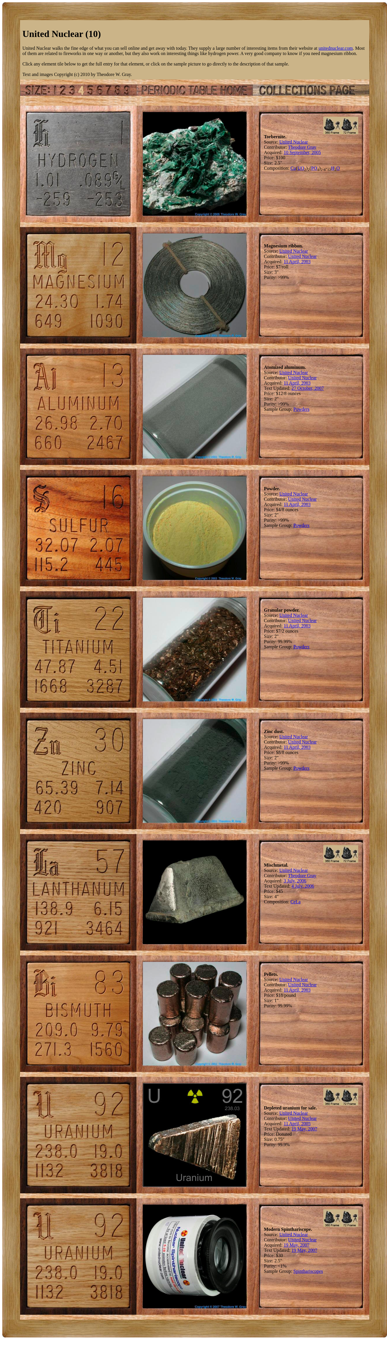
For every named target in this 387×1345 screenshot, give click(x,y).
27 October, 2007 (308, 388)
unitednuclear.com (336, 48)
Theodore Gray (302, 147)
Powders (301, 409)
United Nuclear (293, 141)
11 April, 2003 (297, 261)
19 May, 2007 (304, 1128)
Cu (293, 168)
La (298, 901)
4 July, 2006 (303, 886)
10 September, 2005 (302, 152)
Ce (293, 901)
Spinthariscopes (308, 1271)
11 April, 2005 (297, 1123)
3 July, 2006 (295, 880)
